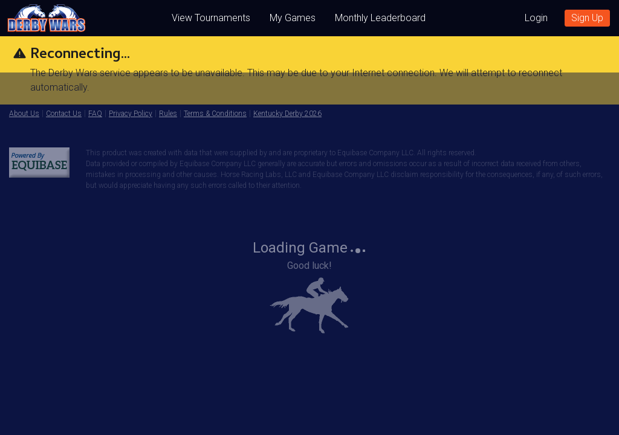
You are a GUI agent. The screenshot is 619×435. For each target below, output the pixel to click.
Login (536, 18)
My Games (293, 18)
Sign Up (587, 18)
